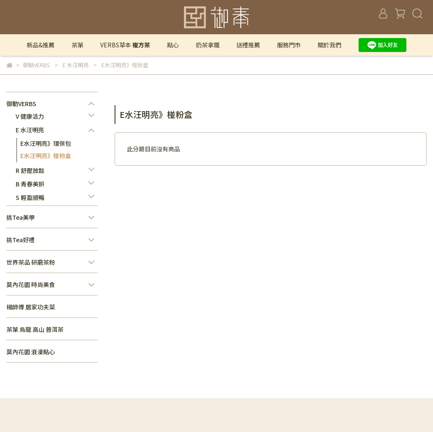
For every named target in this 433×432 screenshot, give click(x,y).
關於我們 (329, 45)
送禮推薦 (248, 45)
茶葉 (77, 45)
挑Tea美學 (20, 217)
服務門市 (289, 45)
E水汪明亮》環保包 (45, 143)
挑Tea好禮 (20, 239)
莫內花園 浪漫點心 (30, 351)
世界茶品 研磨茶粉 (30, 262)
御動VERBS (21, 103)
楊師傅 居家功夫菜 (30, 307)
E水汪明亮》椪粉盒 (45, 155)
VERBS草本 (125, 45)
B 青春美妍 (30, 184)
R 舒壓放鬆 (30, 170)
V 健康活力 (30, 116)
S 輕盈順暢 (30, 197)
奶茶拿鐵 (207, 45)
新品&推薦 (41, 45)
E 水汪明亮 (30, 130)
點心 (173, 45)
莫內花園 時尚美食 (30, 284)
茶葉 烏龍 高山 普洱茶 (34, 329)
